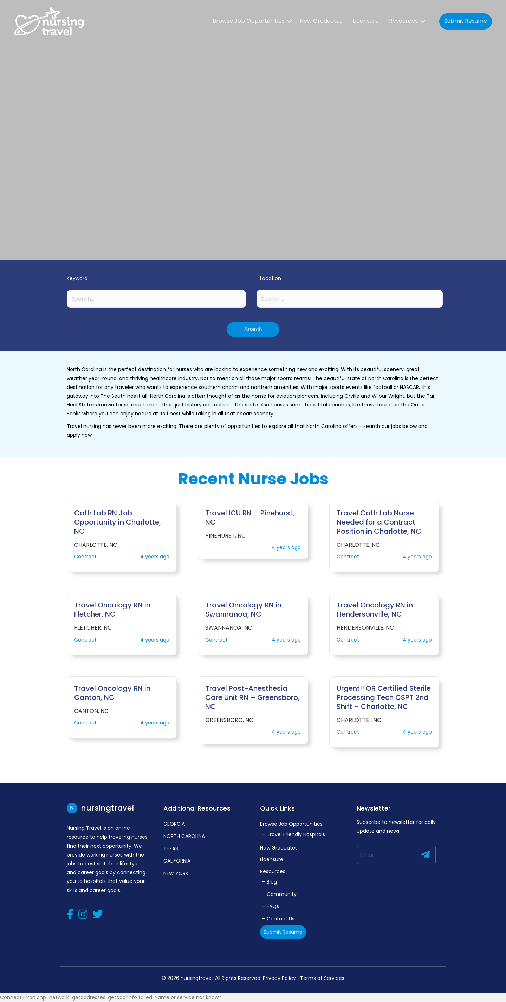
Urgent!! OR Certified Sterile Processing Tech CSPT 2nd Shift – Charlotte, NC (384, 697)
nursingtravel (100, 807)
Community (282, 894)
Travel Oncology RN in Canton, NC (112, 692)
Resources (403, 21)
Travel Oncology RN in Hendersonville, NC (375, 609)
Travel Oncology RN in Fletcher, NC (112, 609)
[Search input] (156, 299)
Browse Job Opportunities (249, 21)
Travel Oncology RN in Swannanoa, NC (243, 609)
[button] (253, 329)
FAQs (273, 906)
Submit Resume (465, 21)
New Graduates (321, 21)
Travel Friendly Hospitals (296, 834)
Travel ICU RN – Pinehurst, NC (249, 517)
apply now (79, 434)
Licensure (366, 21)
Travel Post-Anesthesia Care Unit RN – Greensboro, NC (252, 697)
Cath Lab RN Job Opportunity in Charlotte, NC (117, 522)
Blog (272, 881)
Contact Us (280, 918)
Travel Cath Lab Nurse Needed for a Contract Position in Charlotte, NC (379, 522)
